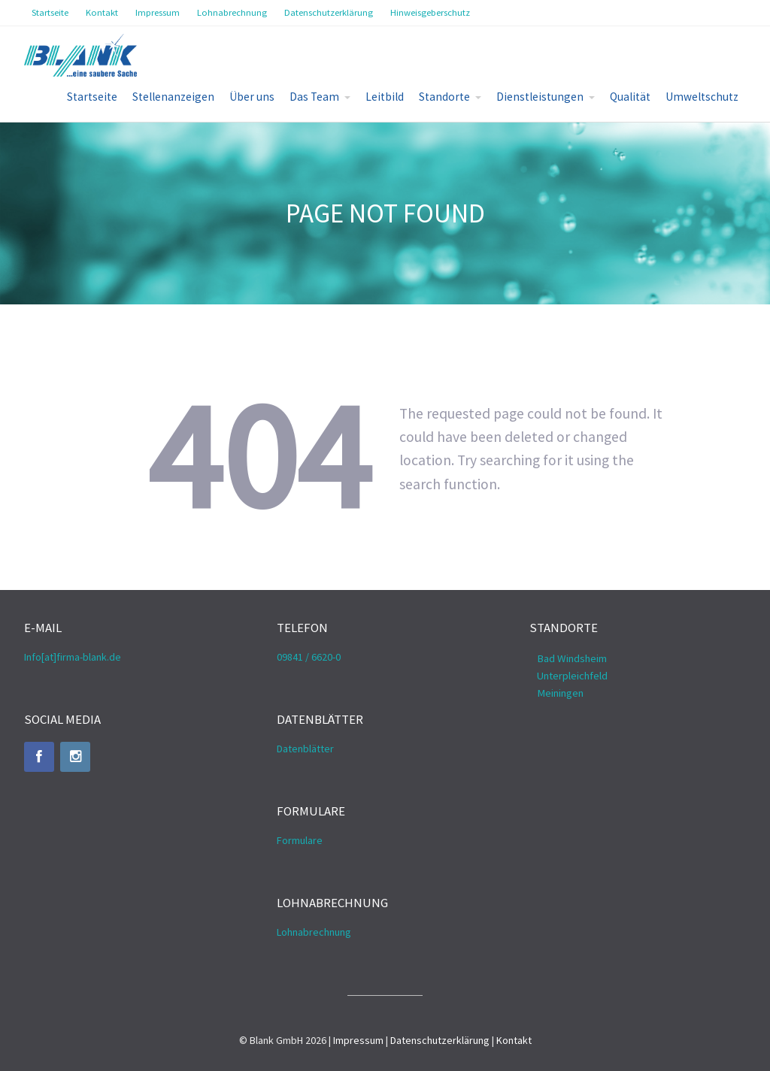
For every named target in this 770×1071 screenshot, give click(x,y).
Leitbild (384, 96)
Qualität (630, 96)
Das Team (314, 96)
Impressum (358, 1040)
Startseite (92, 96)
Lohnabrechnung (314, 932)
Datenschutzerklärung (440, 1040)
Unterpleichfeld (572, 675)
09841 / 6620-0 (309, 657)
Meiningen (560, 693)
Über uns (251, 96)
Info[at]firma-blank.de (72, 657)
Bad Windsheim (572, 658)
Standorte (444, 96)
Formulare (300, 840)
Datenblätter (305, 748)
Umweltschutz (701, 96)
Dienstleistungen (540, 96)
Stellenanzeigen (173, 96)
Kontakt (514, 1040)
